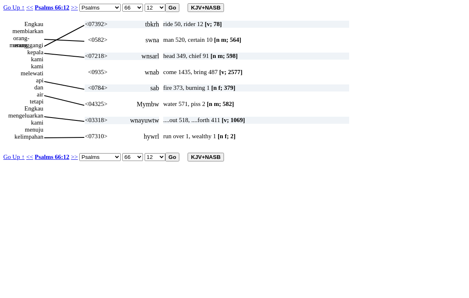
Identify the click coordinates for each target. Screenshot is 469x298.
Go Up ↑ (14, 7)
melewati (32, 73)
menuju (34, 129)
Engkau (33, 24)
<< (29, 7)
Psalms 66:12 (52, 7)
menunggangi (26, 45)
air (40, 94)
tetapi (36, 101)
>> (74, 7)
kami (37, 59)
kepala (35, 52)
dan (38, 87)
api (39, 80)
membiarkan (27, 31)
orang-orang (21, 38)
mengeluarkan (25, 115)
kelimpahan (28, 136)
